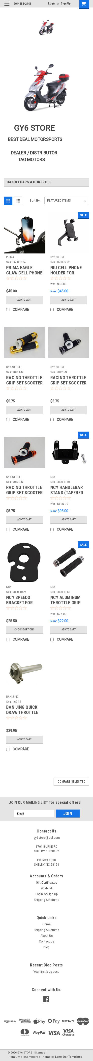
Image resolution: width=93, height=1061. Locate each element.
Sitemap (39, 1052)
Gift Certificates (46, 882)
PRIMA (10, 257)
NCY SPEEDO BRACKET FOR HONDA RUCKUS (21, 602)
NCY (53, 477)
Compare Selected (71, 781)
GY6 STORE (57, 257)
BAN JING (12, 697)
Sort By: (35, 200)
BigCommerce (30, 1057)
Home (46, 924)
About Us (46, 936)
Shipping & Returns (46, 900)
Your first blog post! (46, 971)
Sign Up (66, 3)
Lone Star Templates (68, 1057)
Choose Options (24, 629)
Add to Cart (24, 299)
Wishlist (46, 888)
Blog (46, 947)
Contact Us (46, 941)
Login (51, 3)
